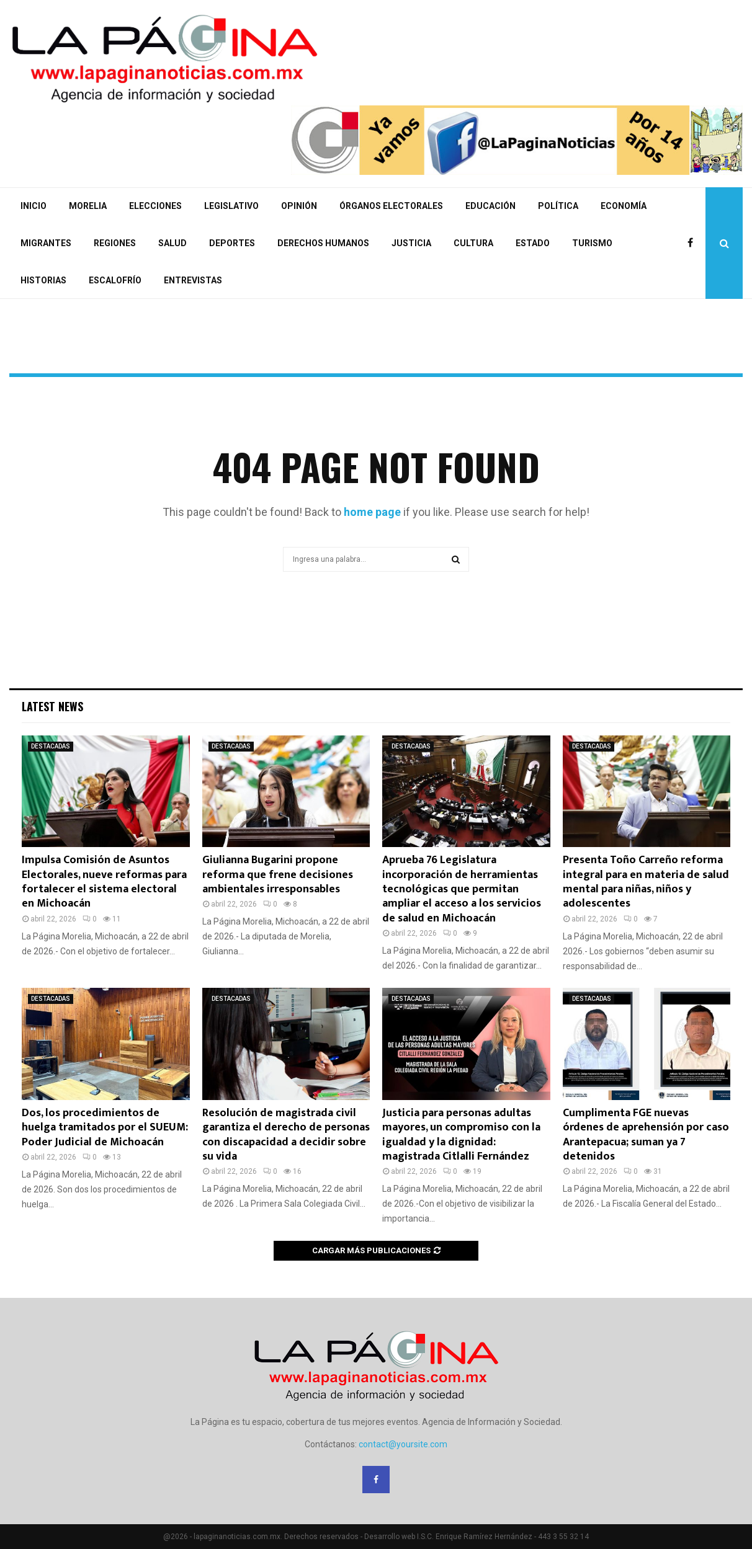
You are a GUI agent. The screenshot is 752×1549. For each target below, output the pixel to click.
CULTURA (473, 243)
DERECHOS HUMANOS (323, 243)
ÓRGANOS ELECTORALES (391, 206)
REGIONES (115, 243)
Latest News (52, 706)
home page (372, 511)
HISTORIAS (43, 280)
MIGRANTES (45, 243)
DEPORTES (232, 243)
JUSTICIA (411, 243)
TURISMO (592, 243)
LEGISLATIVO (231, 206)
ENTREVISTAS (193, 280)
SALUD (172, 243)
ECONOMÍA (624, 206)
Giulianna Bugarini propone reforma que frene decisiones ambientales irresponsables (277, 875)
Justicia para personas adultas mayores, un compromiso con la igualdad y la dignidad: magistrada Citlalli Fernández (461, 1135)
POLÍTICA (558, 206)
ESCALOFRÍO (115, 280)
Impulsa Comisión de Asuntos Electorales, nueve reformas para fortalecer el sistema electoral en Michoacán (104, 882)
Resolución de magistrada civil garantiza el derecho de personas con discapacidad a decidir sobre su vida (286, 1135)
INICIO (33, 206)
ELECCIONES (155, 206)
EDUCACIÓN (490, 206)
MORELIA (88, 206)
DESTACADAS (50, 746)
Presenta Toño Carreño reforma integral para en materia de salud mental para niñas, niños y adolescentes (646, 882)
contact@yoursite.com (403, 1444)
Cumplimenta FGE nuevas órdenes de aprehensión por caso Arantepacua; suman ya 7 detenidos (646, 1135)
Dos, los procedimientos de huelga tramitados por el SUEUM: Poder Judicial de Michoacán (105, 1128)
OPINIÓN (299, 206)
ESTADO (533, 243)
